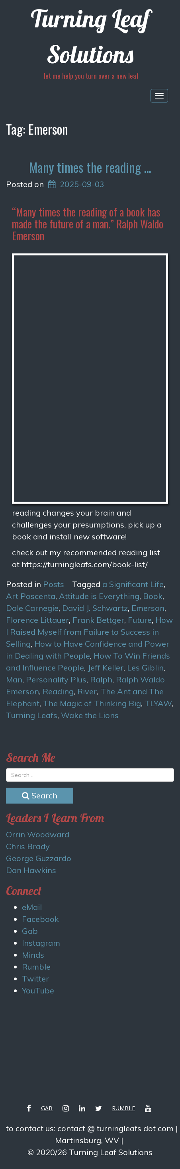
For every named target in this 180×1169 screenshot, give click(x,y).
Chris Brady (28, 846)
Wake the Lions (90, 715)
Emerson (147, 608)
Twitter (35, 979)
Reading (58, 691)
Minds (33, 955)
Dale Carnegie (32, 608)
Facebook (40, 919)
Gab (30, 931)
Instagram (41, 943)
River (87, 691)
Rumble (36, 967)
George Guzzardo (38, 858)
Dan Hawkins (31, 870)
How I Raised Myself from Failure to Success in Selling (89, 632)
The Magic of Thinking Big (92, 703)
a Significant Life (133, 584)
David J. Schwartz (95, 608)
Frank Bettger (98, 620)
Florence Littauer (37, 620)
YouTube (38, 990)
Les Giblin (145, 667)
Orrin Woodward (37, 834)
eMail (32, 907)
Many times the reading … (90, 167)
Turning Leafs (31, 715)
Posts (53, 584)
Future (140, 620)
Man (14, 679)
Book (152, 596)
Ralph (101, 679)
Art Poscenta (30, 596)
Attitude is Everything (99, 596)
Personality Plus (56, 679)
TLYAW (158, 703)
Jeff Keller (105, 667)
